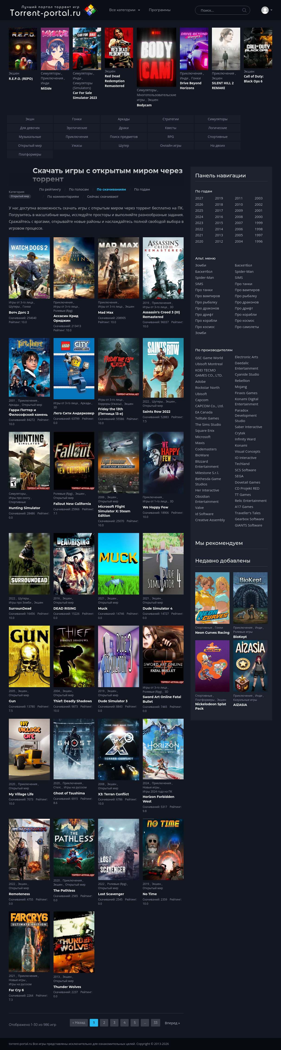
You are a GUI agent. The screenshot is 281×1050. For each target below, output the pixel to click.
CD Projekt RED (247, 488)
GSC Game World (209, 357)
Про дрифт (204, 314)
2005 (12, 691)
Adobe (200, 381)
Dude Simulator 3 (113, 701)
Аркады (14, 405)
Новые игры (151, 787)
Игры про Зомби (20, 603)
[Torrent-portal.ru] (54, 10)
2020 (12, 784)
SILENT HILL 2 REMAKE (223, 85)
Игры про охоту (20, 498)
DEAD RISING (65, 608)
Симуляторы (51, 73)
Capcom (201, 399)
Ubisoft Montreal (209, 363)
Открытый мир (32, 405)
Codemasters (206, 449)
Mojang (241, 386)
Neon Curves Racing (212, 633)
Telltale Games (207, 418)
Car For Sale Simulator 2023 (85, 95)
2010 (239, 204)
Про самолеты (247, 326)
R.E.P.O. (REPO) (21, 78)
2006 (101, 497)
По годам (142, 189)
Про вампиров (207, 295)
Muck (102, 608)
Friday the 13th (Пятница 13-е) (110, 411)
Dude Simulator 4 (157, 608)
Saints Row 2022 (156, 412)
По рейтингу (50, 189)
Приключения (52, 78)
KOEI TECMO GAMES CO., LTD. (209, 372)
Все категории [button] (122, 10)
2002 (259, 204)
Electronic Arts (246, 356)
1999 (259, 222)
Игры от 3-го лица (21, 302)
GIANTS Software (248, 525)
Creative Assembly (210, 519)
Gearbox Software (249, 519)
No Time (150, 894)
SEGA (239, 476)
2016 (57, 598)
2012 (219, 241)
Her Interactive (207, 490)
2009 (239, 210)
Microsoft (203, 436)
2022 (146, 401)
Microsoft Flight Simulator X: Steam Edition (114, 511)
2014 (219, 229)
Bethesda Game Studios (208, 481)
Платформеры (205, 700)
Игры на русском (75, 787)
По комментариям (63, 197)
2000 (259, 216)
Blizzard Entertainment (207, 464)
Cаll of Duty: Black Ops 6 (254, 78)
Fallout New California (72, 504)
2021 (101, 598)
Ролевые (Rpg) (63, 311)
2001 (12, 401)
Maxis (200, 442)
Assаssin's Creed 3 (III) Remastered (161, 314)
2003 (259, 198)
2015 (219, 222)
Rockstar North (207, 387)
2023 (199, 222)
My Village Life (21, 794)
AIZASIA (240, 705)
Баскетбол (203, 271)
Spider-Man (204, 277)
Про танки (204, 289)
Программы (160, 10)
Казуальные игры (245, 700)
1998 (259, 229)
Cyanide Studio (247, 374)
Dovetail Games (247, 482)
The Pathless (64, 890)
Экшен (14, 73)
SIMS (199, 283)
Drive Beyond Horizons (190, 85)
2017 (219, 210)
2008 (101, 784)
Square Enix (204, 430)
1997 (259, 235)
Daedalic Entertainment (246, 365)
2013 (57, 977)
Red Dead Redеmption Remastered (115, 81)
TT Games (243, 494)
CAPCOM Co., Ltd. (209, 405)
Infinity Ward (245, 439)
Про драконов (207, 308)
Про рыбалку (206, 302)
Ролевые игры (242, 632)
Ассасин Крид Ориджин (66, 318)
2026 (199, 204)
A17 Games (244, 506)
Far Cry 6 (16, 990)
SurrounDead (20, 608)
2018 (219, 204)
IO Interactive (246, 457)
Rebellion (242, 380)
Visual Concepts (247, 451)
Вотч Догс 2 (19, 312)
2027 (199, 198)
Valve (199, 507)
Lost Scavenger (111, 894)
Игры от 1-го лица (155, 501)
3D (172, 307)
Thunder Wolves (67, 987)
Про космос (205, 326)
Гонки (196, 78)
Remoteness (19, 894)
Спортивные (17, 502)
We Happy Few (155, 507)
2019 (146, 303)
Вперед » (172, 1023)
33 (155, 1023)
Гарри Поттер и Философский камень (28, 412)
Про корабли (206, 320)
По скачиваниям (111, 189)
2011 (239, 198)
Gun (12, 701)
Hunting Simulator (24, 508)
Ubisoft (201, 393)
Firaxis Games (246, 392)
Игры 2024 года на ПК (157, 791)
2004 (57, 691)
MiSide (46, 88)
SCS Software (245, 470)
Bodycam (144, 105)
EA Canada (203, 412)
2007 (239, 222)
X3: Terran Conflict (113, 794)
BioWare (202, 455)
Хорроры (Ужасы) (110, 404)
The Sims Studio (208, 424)
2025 (199, 210)
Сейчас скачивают (102, 197)
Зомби (200, 265)
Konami (241, 445)
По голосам (79, 189)
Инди (45, 83)
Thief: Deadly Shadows (73, 701)
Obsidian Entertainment (207, 499)
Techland (242, 463)
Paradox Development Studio (246, 415)
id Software (204, 513)
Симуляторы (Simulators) (83, 85)
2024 (146, 783)
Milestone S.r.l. (207, 472)
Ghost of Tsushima (69, 793)
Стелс (58, 787)
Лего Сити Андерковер (74, 413)
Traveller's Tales (248, 512)
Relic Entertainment (251, 500)
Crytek (240, 433)
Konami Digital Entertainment (246, 401)
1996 (259, 241)
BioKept (240, 637)
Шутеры (14, 307)
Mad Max (105, 312)
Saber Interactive (248, 426)
